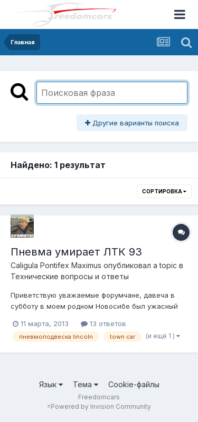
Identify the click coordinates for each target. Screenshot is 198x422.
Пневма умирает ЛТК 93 (76, 252)
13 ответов (103, 323)
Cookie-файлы (133, 384)
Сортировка (164, 191)
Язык (51, 384)
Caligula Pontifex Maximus (56, 265)
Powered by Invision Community (101, 406)
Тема (85, 384)
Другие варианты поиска (132, 123)
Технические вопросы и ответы (70, 276)
